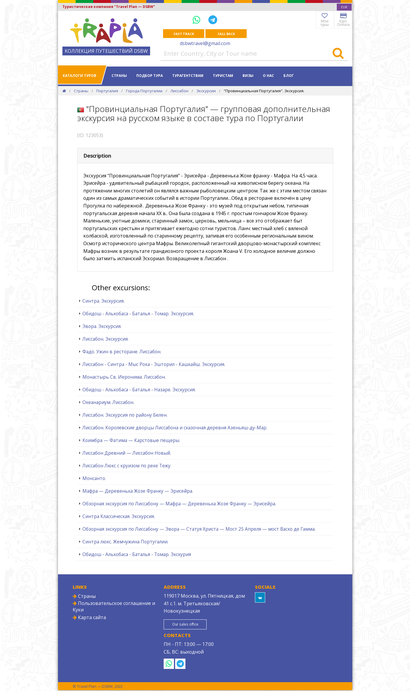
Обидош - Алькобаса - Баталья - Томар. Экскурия (136, 554)
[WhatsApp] (197, 20)
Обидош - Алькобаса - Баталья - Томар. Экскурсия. (138, 314)
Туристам (223, 75)
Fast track (184, 34)
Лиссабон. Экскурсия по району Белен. (124, 415)
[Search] (338, 53)
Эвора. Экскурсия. (102, 326)
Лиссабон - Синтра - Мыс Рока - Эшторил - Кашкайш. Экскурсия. (153, 364)
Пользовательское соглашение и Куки (114, 606)
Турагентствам (187, 75)
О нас (268, 75)
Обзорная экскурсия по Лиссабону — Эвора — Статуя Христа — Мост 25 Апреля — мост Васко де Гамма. (199, 529)
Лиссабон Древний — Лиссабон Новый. (126, 453)
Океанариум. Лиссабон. (108, 402)
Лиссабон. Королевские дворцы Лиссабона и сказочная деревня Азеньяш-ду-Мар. (174, 428)
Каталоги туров (79, 75)
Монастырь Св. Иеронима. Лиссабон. (124, 377)
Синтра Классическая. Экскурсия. (118, 516)
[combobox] (344, 7)
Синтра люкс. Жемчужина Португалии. (125, 542)
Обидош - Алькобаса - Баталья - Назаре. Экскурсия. (139, 390)
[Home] (64, 91)
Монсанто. (94, 478)
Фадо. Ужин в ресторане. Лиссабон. (121, 352)
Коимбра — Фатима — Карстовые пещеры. (131, 440)
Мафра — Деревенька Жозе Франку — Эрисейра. (137, 491)
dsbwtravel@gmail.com (205, 43)
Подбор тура (149, 75)
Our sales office (188, 625)
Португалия (107, 91)
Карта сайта (89, 617)
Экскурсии (206, 91)
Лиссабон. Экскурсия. (105, 339)
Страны (119, 75)
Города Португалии (144, 91)
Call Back (226, 34)
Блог (288, 75)
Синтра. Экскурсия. (103, 301)
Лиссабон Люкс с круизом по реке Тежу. (126, 466)
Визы (248, 75)
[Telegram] (212, 20)
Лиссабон (179, 91)
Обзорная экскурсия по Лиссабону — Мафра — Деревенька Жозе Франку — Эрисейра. (179, 504)
